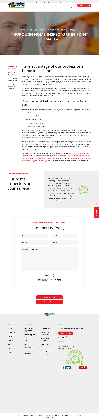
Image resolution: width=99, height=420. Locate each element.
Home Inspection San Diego (53, 415)
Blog (9, 352)
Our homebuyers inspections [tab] (13, 79)
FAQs (9, 344)
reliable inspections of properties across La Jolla (41, 158)
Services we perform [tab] (12, 73)
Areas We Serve (66, 8)
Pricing (50, 8)
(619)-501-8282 (55, 280)
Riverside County (49, 302)
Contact (57, 8)
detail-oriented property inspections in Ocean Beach (71, 156)
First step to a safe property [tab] (13, 67)
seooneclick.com (49, 417)
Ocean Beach (42, 144)
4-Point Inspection (30, 341)
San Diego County (49, 297)
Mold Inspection (46, 328)
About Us (35, 8)
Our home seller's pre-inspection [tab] (12, 86)
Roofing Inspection (47, 351)
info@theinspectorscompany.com (54, 2)
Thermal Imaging (47, 355)
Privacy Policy (13, 348)
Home (28, 8)
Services (42, 8)
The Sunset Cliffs (80, 142)
